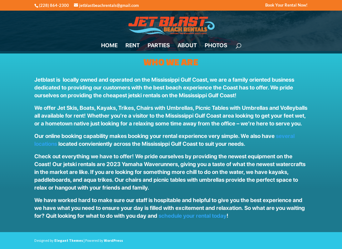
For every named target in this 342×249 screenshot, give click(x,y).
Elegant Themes (68, 240)
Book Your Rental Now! (286, 5)
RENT (132, 45)
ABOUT (187, 45)
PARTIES (159, 45)
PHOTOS (216, 45)
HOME (109, 45)
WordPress (113, 240)
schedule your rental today (193, 215)
